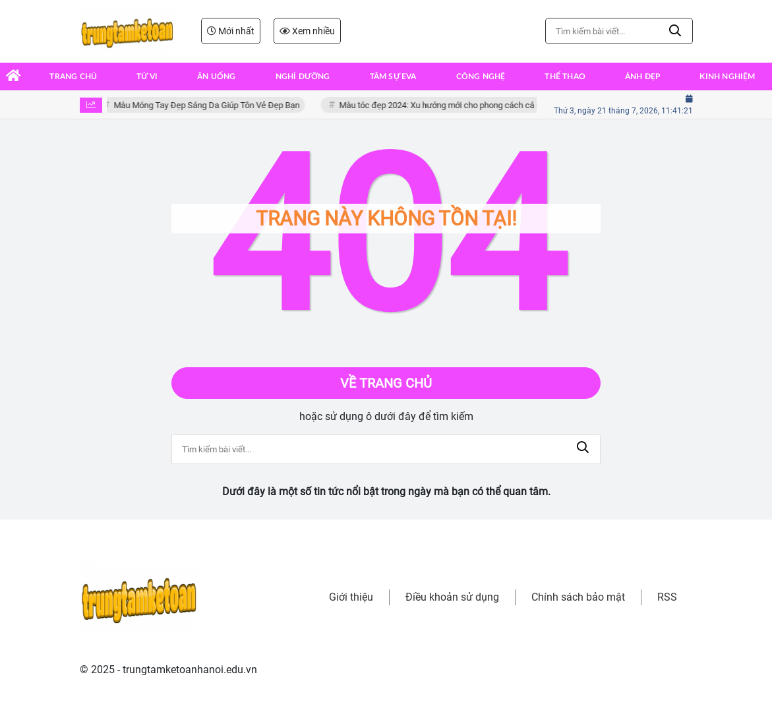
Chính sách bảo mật (578, 597)
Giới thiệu (351, 597)
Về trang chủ (386, 383)
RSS (667, 597)
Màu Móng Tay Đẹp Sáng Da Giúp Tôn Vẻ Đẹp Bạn (208, 105)
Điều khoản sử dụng (452, 597)
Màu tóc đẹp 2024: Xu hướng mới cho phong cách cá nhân (448, 105)
